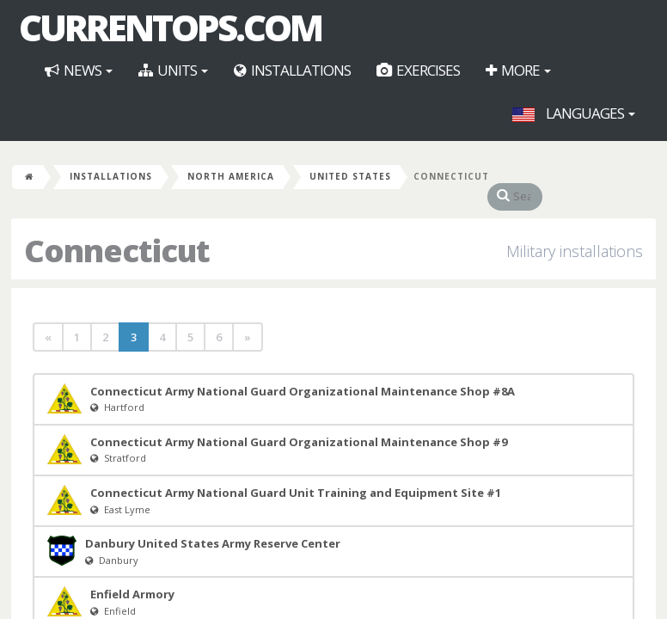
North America (230, 176)
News (79, 70)
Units (173, 70)
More (518, 70)
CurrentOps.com (170, 27)
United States (350, 176)
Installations (292, 70)
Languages (573, 113)
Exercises (418, 70)
